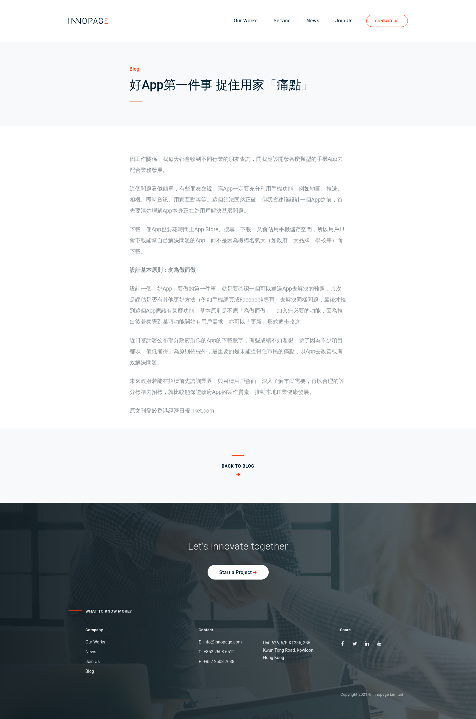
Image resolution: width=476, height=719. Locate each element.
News (314, 21)
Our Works (247, 21)
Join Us (345, 21)
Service (283, 21)
